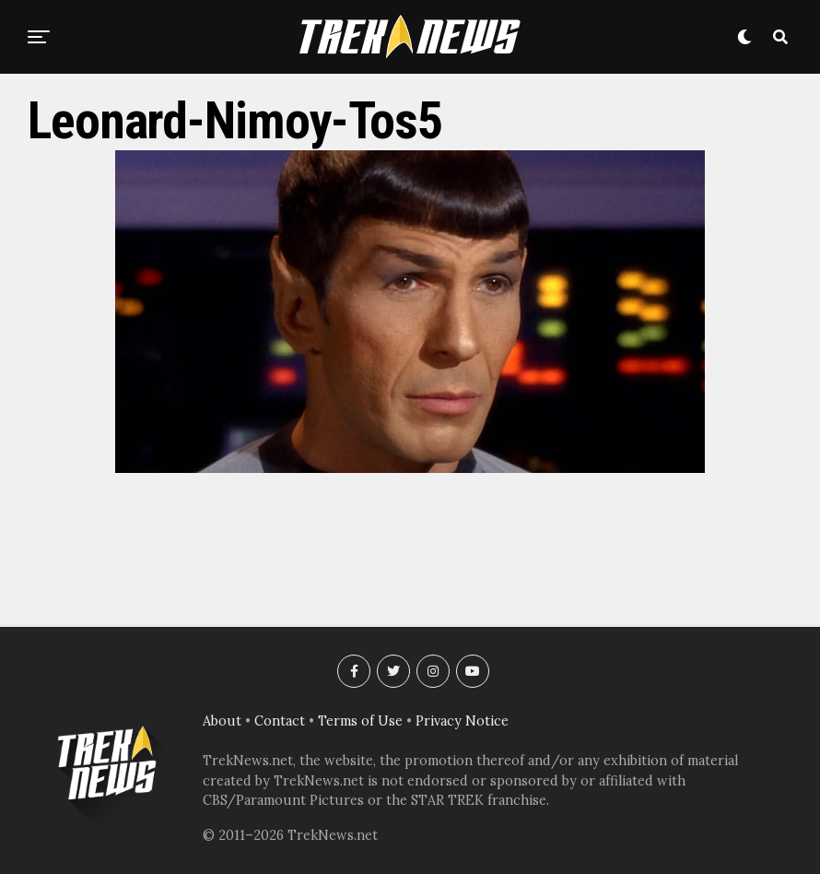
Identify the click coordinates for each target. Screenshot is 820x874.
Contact (279, 721)
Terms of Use (360, 721)
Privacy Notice (462, 721)
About (222, 721)
